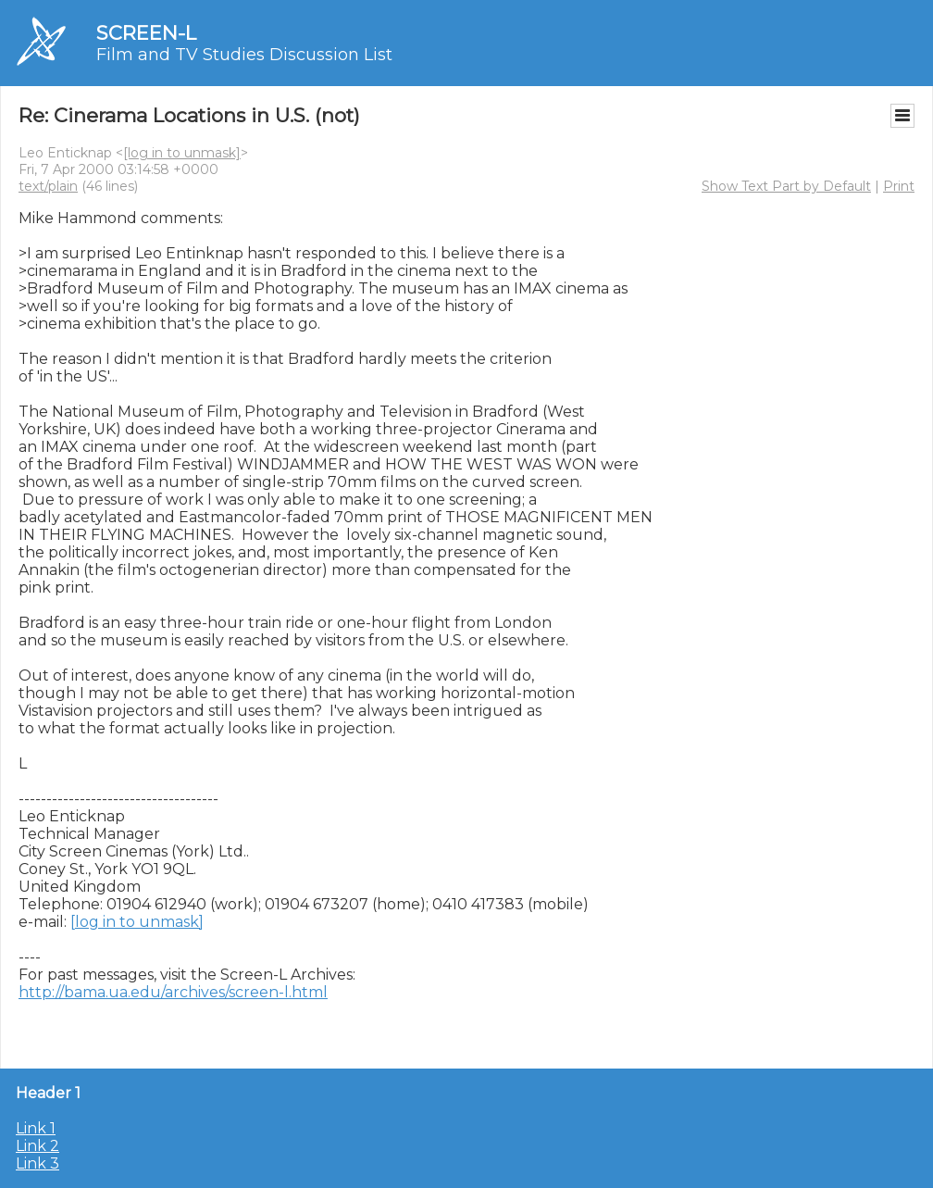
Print (898, 186)
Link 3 (37, 1163)
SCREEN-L (146, 32)
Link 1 (36, 1128)
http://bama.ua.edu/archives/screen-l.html (173, 992)
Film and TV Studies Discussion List (244, 54)
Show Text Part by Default (786, 186)
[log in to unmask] (182, 152)
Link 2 (37, 1146)
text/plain (48, 186)
